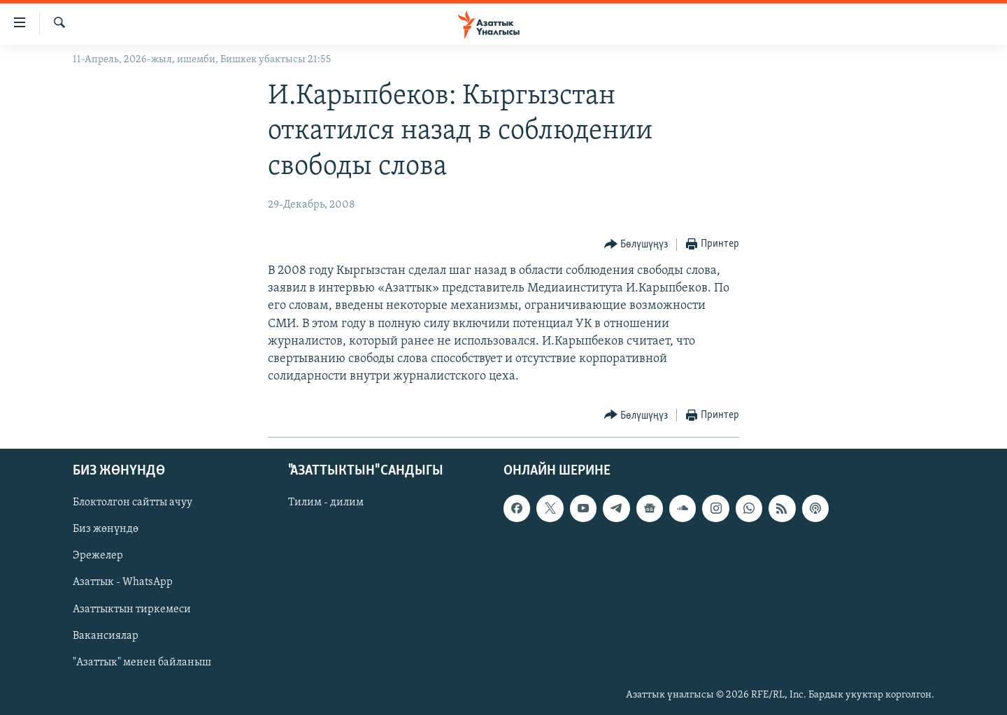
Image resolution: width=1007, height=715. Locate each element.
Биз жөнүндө (105, 529)
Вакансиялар (105, 635)
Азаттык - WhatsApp (123, 582)
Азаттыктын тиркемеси (132, 608)
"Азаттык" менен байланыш (142, 661)
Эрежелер (98, 555)
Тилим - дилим (326, 502)
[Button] (636, 245)
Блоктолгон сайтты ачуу (132, 502)
